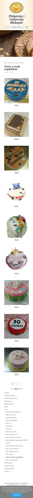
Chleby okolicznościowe (10, 398)
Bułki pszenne (8, 401)
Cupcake (6, 393)
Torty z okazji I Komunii (12, 449)
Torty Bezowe (9, 426)
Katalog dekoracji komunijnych (14, 446)
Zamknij (17, 495)
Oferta (5, 63)
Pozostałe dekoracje (11, 417)
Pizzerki (6, 471)
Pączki (6, 407)
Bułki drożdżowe (8, 404)
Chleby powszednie (9, 395)
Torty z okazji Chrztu (11, 434)
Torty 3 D (8, 423)
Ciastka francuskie (9, 468)
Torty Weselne (9, 454)
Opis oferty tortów (11, 415)
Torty (9, 63)
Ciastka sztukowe (9, 466)
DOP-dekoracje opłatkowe (13, 412)
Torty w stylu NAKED (12, 460)
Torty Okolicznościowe (12, 451)
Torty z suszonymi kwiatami (13, 437)
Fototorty (8, 443)
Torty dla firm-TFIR (11, 432)
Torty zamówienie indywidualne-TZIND (17, 440)
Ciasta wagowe (8, 463)
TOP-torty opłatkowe (11, 420)
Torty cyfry (9, 429)
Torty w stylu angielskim (14, 457)
